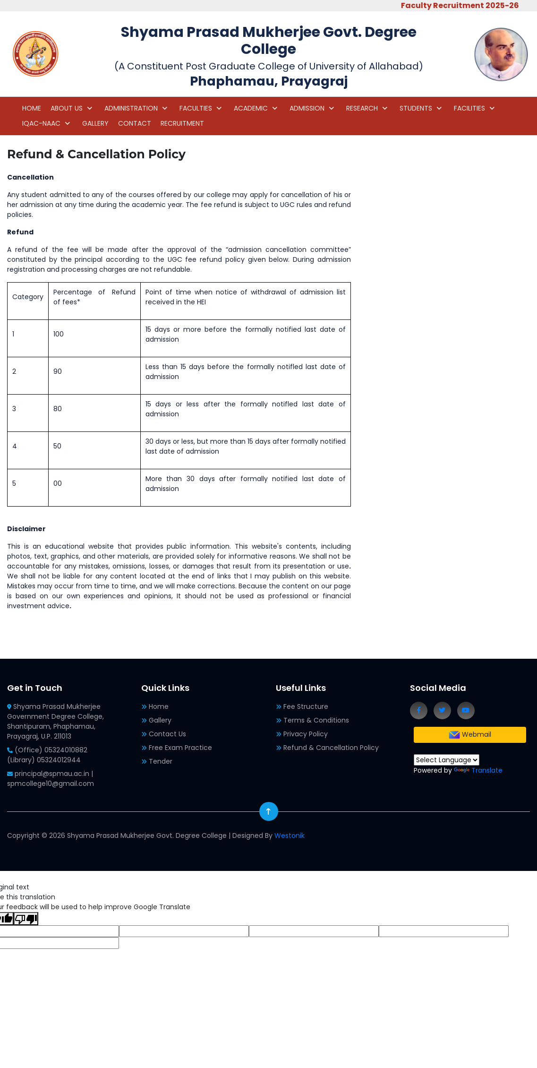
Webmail (470, 735)
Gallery (160, 720)
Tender (160, 761)
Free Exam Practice (180, 747)
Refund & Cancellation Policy (331, 747)
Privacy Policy (305, 734)
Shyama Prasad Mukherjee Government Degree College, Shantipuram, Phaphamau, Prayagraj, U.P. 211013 (55, 721)
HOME (31, 108)
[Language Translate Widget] (446, 760)
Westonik (289, 835)
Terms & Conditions (316, 720)
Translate (478, 770)
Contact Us (167, 734)
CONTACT (134, 123)
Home (159, 706)
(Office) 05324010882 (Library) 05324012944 (47, 755)
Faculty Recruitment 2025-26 (466, 5)
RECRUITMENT (182, 123)
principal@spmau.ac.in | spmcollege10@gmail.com (50, 778)
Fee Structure (305, 706)
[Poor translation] (26, 918)
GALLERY (95, 123)
